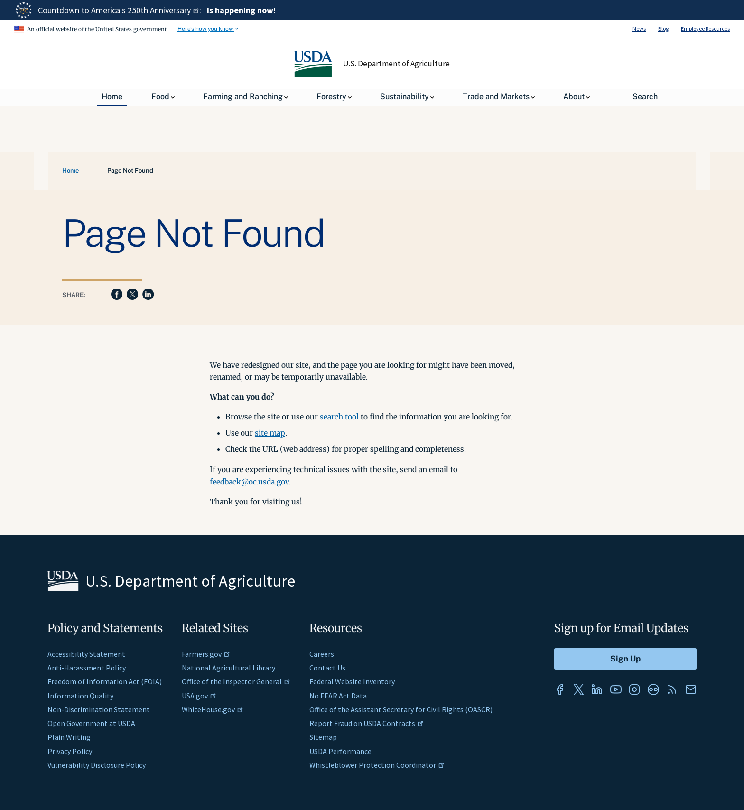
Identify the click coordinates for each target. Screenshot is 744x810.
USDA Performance (340, 751)
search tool (339, 416)
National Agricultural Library (228, 667)
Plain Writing (69, 737)
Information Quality (80, 695)
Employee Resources (705, 28)
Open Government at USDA (91, 723)
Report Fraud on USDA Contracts (366, 723)
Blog (663, 28)
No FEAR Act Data (338, 695)
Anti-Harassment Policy (86, 667)
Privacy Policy (69, 751)
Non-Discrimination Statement (98, 709)
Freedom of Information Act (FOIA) (104, 681)
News (639, 28)
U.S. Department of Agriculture (397, 64)
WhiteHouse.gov (212, 709)
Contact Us (327, 667)
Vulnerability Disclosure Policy (96, 765)
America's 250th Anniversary (145, 10)
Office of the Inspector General (236, 681)
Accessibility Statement (86, 654)
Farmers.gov (206, 654)
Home (70, 170)
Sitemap (323, 737)
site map (270, 433)
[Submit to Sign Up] (625, 659)
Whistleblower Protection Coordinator (377, 765)
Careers (321, 654)
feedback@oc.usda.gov (249, 481)
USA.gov (199, 695)
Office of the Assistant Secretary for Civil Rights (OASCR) (401, 709)
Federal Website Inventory (352, 681)
